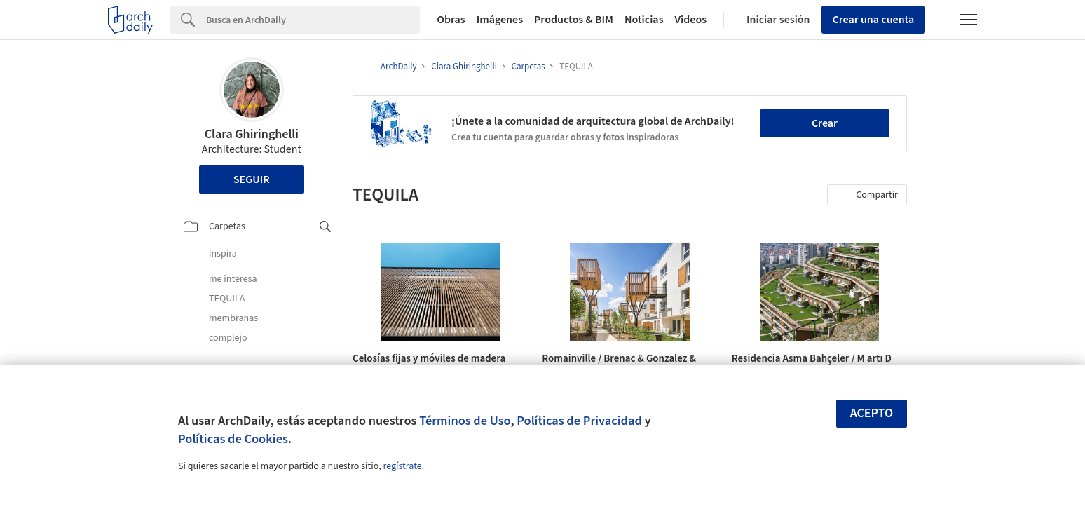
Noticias (644, 19)
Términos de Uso (464, 421)
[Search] (313, 20)
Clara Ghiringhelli (252, 134)
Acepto (872, 413)
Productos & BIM (573, 19)
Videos (691, 19)
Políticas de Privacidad (579, 421)
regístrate (402, 466)
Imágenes (500, 19)
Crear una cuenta (874, 19)
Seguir (251, 179)
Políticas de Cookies (233, 439)
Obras (451, 19)
